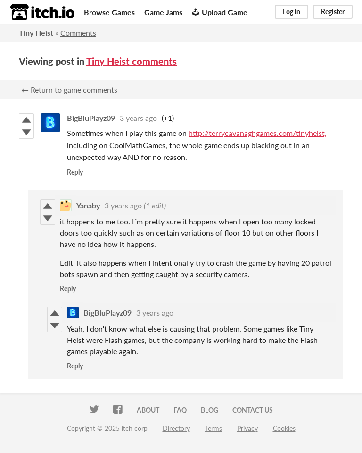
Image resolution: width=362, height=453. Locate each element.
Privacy (247, 428)
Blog (209, 410)
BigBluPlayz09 (91, 117)
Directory (176, 428)
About (148, 410)
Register (333, 12)
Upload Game (219, 12)
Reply (75, 172)
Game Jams (163, 12)
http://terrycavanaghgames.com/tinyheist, (258, 132)
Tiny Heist (36, 32)
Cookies (284, 428)
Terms (213, 428)
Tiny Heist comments (131, 61)
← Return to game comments (69, 89)
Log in (291, 12)
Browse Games (109, 12)
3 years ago (138, 117)
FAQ (180, 410)
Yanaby (88, 205)
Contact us (252, 410)
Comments (78, 32)
